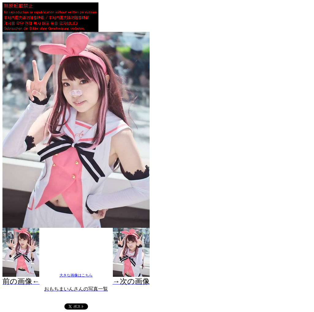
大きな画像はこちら (76, 275)
